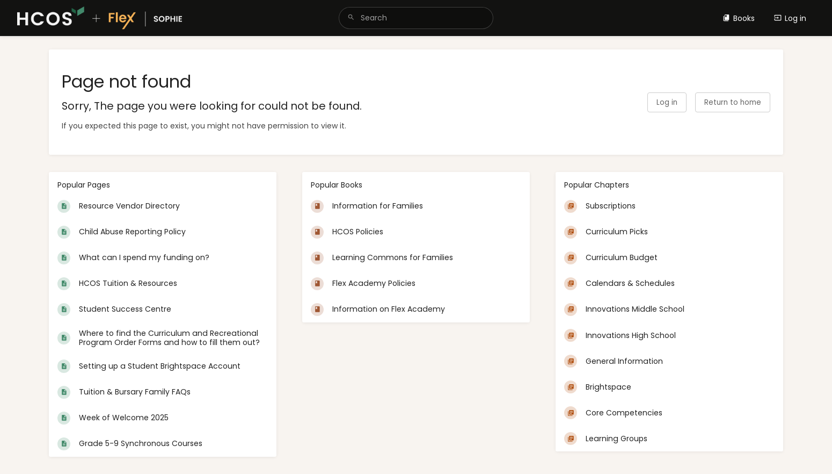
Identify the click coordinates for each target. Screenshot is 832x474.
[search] (416, 18)
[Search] (351, 18)
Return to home (732, 102)
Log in (790, 18)
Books (738, 18)
